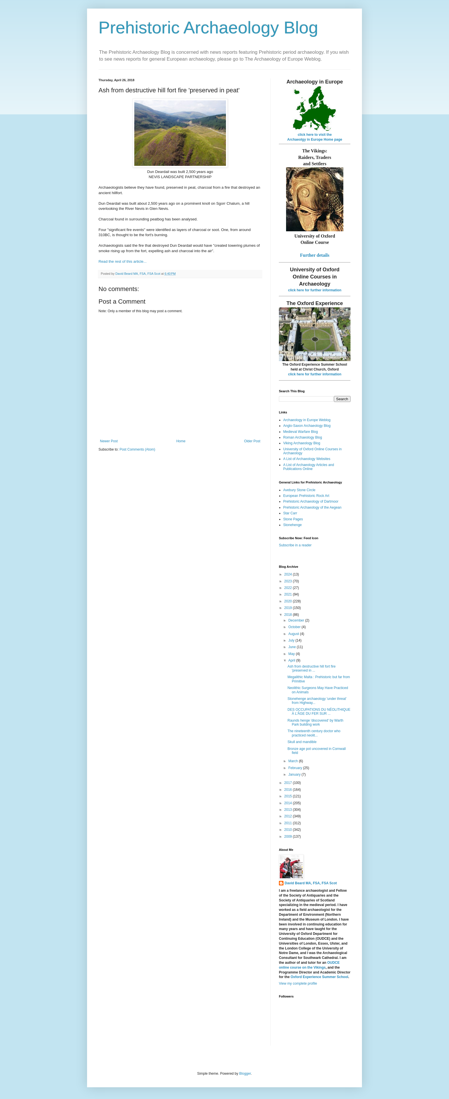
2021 (288, 594)
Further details (314, 255)
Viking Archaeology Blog (301, 443)
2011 (288, 823)
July (292, 640)
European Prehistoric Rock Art (306, 496)
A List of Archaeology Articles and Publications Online (308, 467)
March (293, 761)
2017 (288, 783)
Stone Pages (293, 519)
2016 (288, 790)
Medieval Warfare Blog (300, 432)
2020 (288, 601)
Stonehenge (292, 525)
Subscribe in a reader (295, 545)
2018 (288, 615)
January (295, 775)
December (296, 620)
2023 (288, 581)
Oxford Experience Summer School (319, 977)
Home (181, 441)
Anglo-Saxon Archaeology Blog (306, 426)
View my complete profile (298, 983)
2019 (288, 608)
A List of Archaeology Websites (306, 459)
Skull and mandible (301, 742)
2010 (288, 830)
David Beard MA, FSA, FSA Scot (311, 883)
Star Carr (290, 513)
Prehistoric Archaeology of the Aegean (312, 507)
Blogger (245, 1074)
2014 (288, 803)
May (292, 654)
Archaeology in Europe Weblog (306, 420)
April (292, 660)
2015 (288, 796)
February (295, 768)
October (295, 627)
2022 (288, 588)
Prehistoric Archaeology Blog (208, 27)
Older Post (252, 441)
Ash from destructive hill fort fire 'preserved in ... (311, 668)
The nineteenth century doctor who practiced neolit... (313, 733)
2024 (288, 574)
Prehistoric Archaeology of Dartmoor (310, 501)
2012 (288, 816)
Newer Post (109, 441)
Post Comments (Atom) (137, 449)
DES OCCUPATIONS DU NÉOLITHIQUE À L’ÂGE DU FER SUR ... (318, 712)
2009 (288, 837)
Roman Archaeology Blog (302, 437)
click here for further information (314, 290)
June (292, 647)
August (294, 634)
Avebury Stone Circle (299, 490)
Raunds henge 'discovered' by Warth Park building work (315, 722)
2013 (288, 810)
